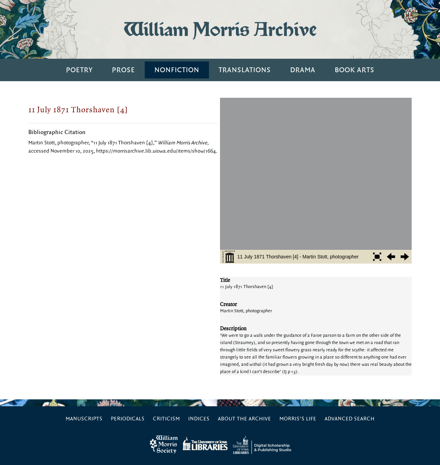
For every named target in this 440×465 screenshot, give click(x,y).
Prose (123, 70)
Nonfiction (176, 70)
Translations (245, 70)
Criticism (166, 419)
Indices (199, 419)
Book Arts (354, 70)
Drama (302, 70)
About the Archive (244, 419)
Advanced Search (350, 419)
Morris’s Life (297, 419)
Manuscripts (84, 419)
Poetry (79, 70)
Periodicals (128, 419)
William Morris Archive (220, 29)
